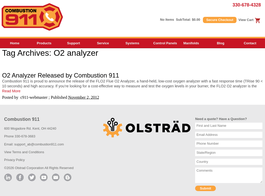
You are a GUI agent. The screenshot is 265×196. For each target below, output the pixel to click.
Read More (11, 91)
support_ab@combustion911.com (39, 144)
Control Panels (164, 43)
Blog (220, 43)
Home (14, 43)
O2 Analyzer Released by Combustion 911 (60, 75)
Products (44, 43)
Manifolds (191, 43)
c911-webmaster (34, 97)
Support (73, 43)
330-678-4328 (246, 5)
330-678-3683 (25, 136)
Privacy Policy (14, 160)
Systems (132, 43)
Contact (250, 43)
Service (103, 43)
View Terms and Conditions (24, 152)
